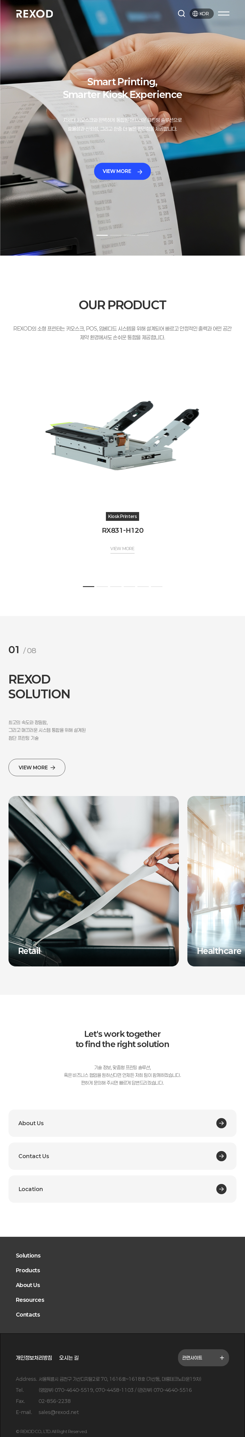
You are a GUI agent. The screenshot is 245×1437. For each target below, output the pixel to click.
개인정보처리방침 (34, 1358)
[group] (94, 881)
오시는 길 (69, 1358)
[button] (102, 235)
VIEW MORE (122, 171)
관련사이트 (203, 1358)
